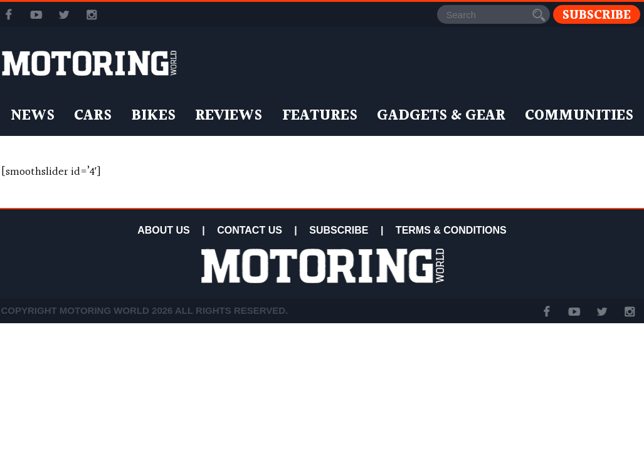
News (33, 116)
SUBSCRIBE (338, 230)
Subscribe (596, 15)
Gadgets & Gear (441, 116)
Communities (579, 116)
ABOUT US (163, 230)
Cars (93, 116)
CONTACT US (249, 230)
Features (319, 116)
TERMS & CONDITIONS (451, 230)
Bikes (153, 116)
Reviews (228, 116)
